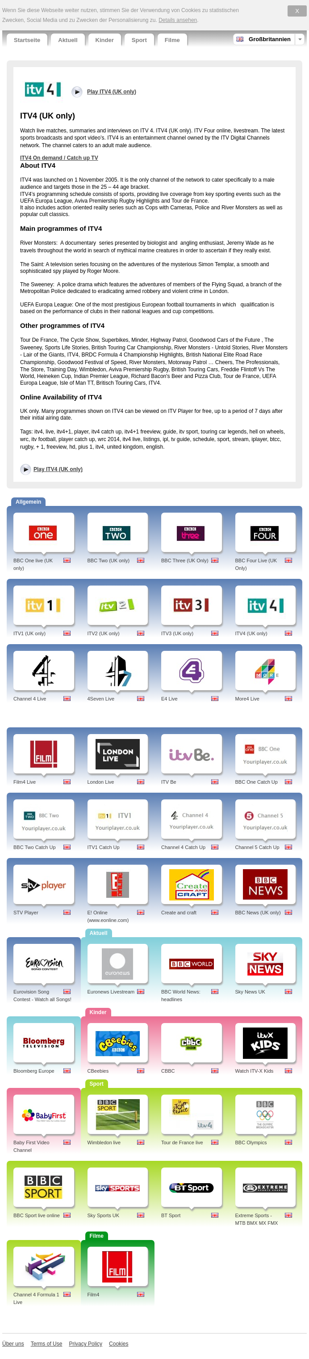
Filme (172, 40)
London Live (101, 782)
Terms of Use (47, 1344)
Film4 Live (24, 782)
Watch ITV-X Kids (254, 1071)
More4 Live (247, 698)
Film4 (94, 1294)
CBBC (168, 1071)
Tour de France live (182, 1142)
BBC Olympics (251, 1142)
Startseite (27, 40)
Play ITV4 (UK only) (58, 469)
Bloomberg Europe (33, 1071)
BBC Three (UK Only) (185, 560)
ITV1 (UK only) (29, 633)
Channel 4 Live (29, 698)
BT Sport (170, 1215)
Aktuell (67, 40)
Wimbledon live (104, 1142)
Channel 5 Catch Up (257, 847)
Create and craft (178, 912)
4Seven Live (101, 698)
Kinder (105, 40)
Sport (139, 40)
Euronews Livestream (111, 991)
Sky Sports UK (104, 1215)
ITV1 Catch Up (104, 847)
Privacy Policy (85, 1344)
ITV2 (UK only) (104, 633)
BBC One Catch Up (256, 782)
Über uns (13, 1344)
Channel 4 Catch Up (183, 847)
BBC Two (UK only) (109, 560)
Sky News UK (250, 991)
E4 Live (169, 698)
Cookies (118, 1344)
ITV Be (168, 782)
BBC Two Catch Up (34, 847)
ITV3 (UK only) (177, 633)
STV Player (25, 912)
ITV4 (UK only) (251, 633)
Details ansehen (178, 20)
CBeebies (98, 1071)
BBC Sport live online (36, 1215)
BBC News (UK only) (258, 912)
